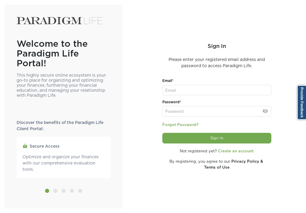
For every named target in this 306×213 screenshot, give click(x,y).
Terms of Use (217, 167)
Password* (171, 102)
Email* (167, 80)
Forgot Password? (180, 124)
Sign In (216, 137)
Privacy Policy (245, 161)
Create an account (236, 151)
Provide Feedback (302, 102)
